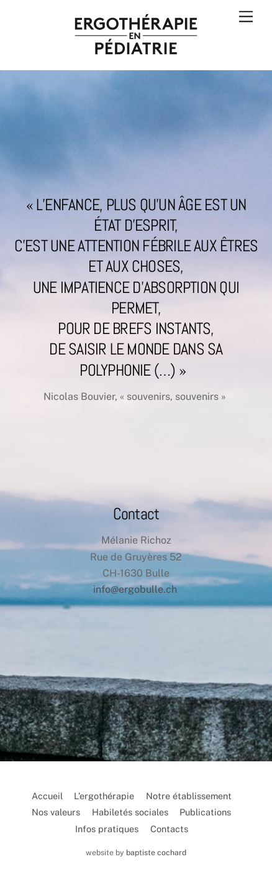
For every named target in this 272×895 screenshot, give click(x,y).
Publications (205, 812)
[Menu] (245, 17)
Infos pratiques (106, 828)
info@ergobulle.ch (135, 589)
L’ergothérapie (104, 796)
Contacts (169, 828)
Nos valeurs (56, 812)
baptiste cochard (156, 852)
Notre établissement (189, 796)
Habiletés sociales (130, 812)
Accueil (47, 796)
